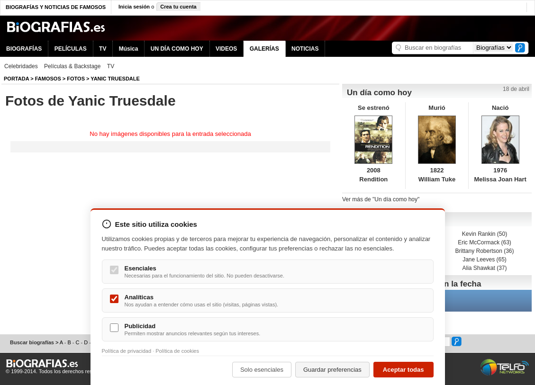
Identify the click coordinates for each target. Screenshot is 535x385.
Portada (16, 78)
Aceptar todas (403, 369)
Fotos (76, 78)
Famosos (48, 78)
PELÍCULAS (70, 48)
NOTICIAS (304, 48)
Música (128, 48)
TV (102, 48)
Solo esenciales (261, 369)
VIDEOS (226, 48)
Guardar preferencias (332, 369)
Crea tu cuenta (178, 6)
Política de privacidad (127, 351)
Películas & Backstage (72, 66)
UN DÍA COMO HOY (177, 48)
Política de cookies (177, 351)
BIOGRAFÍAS (24, 48)
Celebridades (21, 66)
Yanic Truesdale (115, 78)
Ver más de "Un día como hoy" (380, 199)
